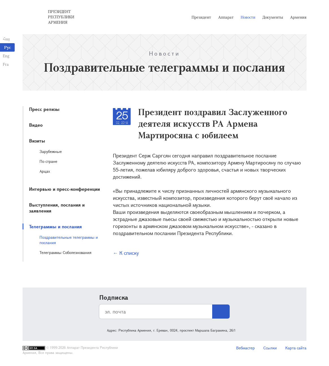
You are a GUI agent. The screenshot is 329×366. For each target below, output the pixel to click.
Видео (36, 125)
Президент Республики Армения (61, 17)
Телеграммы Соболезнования (65, 252)
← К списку (126, 252)
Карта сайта (295, 347)
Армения (298, 17)
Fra (6, 64)
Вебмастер (245, 347)
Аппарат (226, 17)
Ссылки (270, 347)
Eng (6, 55)
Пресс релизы (44, 109)
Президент (201, 17)
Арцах (45, 171)
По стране (48, 161)
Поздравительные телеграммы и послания (69, 239)
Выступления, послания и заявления (57, 208)
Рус (7, 47)
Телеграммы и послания (55, 226)
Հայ (6, 38)
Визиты (37, 141)
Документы (272, 17)
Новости (248, 17)
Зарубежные (51, 151)
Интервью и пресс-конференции (64, 189)
